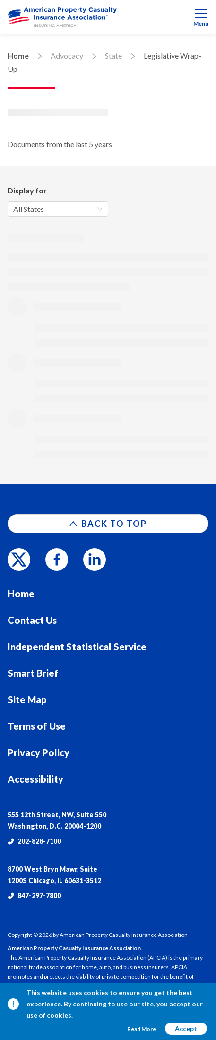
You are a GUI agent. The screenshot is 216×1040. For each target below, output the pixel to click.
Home (18, 55)
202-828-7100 (34, 841)
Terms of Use (37, 726)
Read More (141, 1028)
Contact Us (32, 620)
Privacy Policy (38, 752)
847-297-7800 (34, 895)
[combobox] (58, 209)
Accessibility (35, 779)
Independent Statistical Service (77, 646)
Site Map (27, 699)
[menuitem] (108, 17)
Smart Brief (33, 673)
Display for (27, 190)
